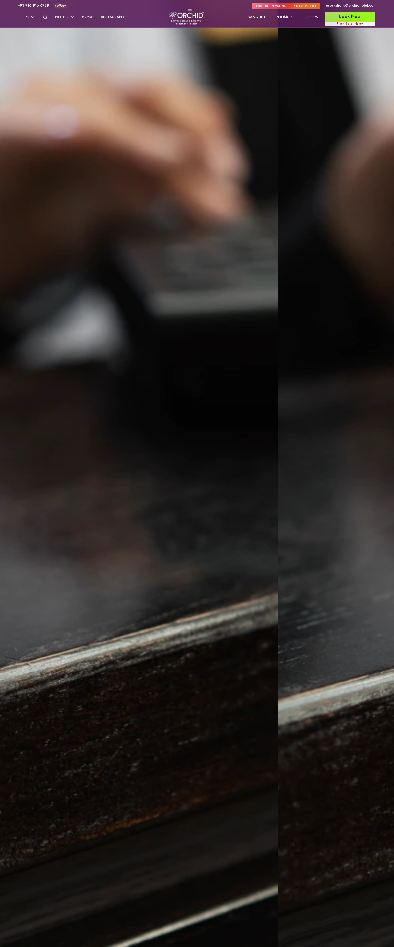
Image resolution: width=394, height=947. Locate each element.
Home (87, 17)
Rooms (285, 17)
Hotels (64, 17)
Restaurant (112, 17)
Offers (311, 17)
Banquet (257, 17)
